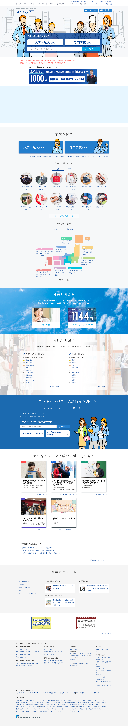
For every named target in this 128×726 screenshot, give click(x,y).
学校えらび (22, 584)
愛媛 (44, 253)
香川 (41, 253)
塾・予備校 (96, 156)
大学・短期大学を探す (22, 649)
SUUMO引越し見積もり (100, 706)
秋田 (84, 252)
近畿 (17, 665)
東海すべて (72, 273)
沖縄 (49, 274)
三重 (81, 270)
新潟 (63, 241)
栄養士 (77, 657)
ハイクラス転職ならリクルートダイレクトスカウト (47, 704)
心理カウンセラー (85, 655)
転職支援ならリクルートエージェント (40, 700)
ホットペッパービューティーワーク (69, 709)
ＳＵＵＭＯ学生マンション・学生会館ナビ (87, 693)
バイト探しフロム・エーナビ (41, 702)
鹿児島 (45, 274)
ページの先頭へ (108, 633)
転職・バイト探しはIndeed (69, 704)
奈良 (59, 273)
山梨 (67, 241)
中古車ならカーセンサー (22, 709)
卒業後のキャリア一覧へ (68, 494)
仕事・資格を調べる (75, 649)
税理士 (71, 653)
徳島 (37, 253)
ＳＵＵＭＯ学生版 (70, 693)
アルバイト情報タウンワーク (58, 702)
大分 (37, 274)
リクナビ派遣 (82, 700)
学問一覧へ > (101, 386)
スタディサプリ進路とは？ (103, 657)
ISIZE (78, 711)
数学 (83, 663)
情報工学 (74, 375)
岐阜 (70, 270)
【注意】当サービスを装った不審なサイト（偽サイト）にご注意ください (42, 63)
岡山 (44, 251)
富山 (57, 249)
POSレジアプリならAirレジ (40, 711)
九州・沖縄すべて (41, 276)
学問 (39, 4)
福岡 (37, 272)
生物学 (74, 377)
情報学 (74, 380)
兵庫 (56, 273)
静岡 (73, 270)
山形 (87, 252)
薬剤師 (28, 382)
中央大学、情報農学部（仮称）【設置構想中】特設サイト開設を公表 (42, 553)
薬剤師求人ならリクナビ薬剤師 (24, 704)
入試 (20, 590)
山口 (51, 251)
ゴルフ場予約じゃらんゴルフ (24, 711)
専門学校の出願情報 (49, 654)
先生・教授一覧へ (100, 494)
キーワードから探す (101, 677)
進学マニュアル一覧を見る (27, 593)
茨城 (83, 260)
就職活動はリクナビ (71, 700)
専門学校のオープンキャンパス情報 (53, 651)
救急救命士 (29, 375)
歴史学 (74, 382)
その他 (106, 156)
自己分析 (25, 4)
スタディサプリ (20, 693)
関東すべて (85, 264)
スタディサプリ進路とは (75, 1)
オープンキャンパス (72, 4)
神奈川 (90, 262)
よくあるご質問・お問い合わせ (102, 1)
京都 (59, 270)
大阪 (63, 270)
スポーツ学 (75, 370)
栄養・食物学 (75, 367)
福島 (91, 252)
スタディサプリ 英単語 (46, 693)
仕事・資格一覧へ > (53, 386)
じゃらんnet (36, 706)
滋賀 (56, 270)
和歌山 (64, 273)
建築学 (74, 365)
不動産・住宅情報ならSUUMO (60, 706)
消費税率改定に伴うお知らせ (103, 685)
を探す (45, 42)
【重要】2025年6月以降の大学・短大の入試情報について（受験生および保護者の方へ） (47, 60)
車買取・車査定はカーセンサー (24, 702)
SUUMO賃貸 (72, 706)
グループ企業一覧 (71, 711)
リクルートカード (53, 711)
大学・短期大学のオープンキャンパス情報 (27, 651)
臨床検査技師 (29, 372)
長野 (70, 241)
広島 (48, 251)
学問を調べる (73, 659)
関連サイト (62, 711)
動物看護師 (29, 362)
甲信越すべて (65, 243)
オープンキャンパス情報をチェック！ (37, 422)
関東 (25, 663)
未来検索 (18, 4)
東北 (22, 663)
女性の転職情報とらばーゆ (58, 700)
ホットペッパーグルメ (36, 709)
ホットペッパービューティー (51, 709)
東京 (86, 262)
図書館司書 (29, 360)
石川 (61, 249)
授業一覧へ (42, 530)
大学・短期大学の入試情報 (23, 654)
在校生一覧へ (41, 494)
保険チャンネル (84, 709)
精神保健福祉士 (75, 655)
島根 (41, 251)
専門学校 (52, 4)
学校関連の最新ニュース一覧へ (96, 560)
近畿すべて (58, 275)
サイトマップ (88, 1)
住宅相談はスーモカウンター (85, 706)
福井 (65, 249)
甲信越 (29, 663)
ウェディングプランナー (32, 380)
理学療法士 (29, 377)
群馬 (90, 260)
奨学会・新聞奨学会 (82, 156)
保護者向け (109, 4)
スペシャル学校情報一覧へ (67, 530)
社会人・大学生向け (99, 4)
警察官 (28, 367)
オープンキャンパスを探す (30, 433)
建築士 (75, 653)
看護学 (74, 362)
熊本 (48, 272)
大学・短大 (45, 4)
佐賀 (41, 272)
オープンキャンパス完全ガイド (54, 433)
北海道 (88, 241)
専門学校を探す (48, 649)
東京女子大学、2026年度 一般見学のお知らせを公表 (38, 550)
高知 (48, 253)
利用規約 (98, 666)
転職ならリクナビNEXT (22, 700)
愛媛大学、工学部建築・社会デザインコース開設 (37, 548)
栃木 (86, 260)
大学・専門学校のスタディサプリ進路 (88, 704)
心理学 (74, 360)
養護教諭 (28, 370)
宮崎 (41, 274)
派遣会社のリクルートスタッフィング (96, 700)
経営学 (75, 663)
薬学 (80, 663)
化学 (87, 663)
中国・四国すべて (41, 255)
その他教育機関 (61, 4)
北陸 (36, 663)
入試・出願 (83, 4)
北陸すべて (59, 251)
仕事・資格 (33, 4)
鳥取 (37, 251)
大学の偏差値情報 (21, 657)
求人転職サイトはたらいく (74, 702)
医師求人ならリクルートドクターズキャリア (94, 702)
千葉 (83, 262)
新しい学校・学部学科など (64, 156)
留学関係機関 (47, 156)
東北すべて (86, 254)
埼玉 (93, 260)
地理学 (71, 663)
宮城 (91, 250)
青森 (84, 250)
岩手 (87, 250)
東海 (33, 663)
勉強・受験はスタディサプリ (24, 706)
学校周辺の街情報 (100, 679)
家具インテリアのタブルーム (97, 709)
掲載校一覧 (99, 675)
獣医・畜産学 (75, 372)
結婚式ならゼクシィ (45, 706)
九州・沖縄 (29, 665)
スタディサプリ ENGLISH (32, 693)
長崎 (44, 272)
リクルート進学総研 (59, 693)
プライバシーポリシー (102, 668)
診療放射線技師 (30, 365)
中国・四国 (22, 665)
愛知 (77, 270)
